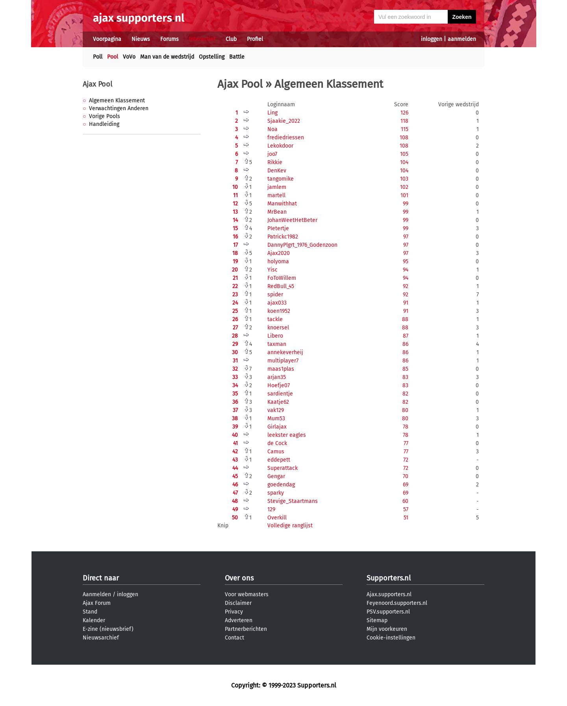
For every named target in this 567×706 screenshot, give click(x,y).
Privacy (234, 611)
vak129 (275, 410)
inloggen (431, 39)
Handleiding (104, 124)
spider (275, 294)
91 (405, 302)
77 (406, 443)
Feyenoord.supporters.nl (397, 603)
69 (405, 484)
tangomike (280, 179)
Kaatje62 (278, 402)
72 (405, 459)
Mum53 (276, 418)
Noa (272, 129)
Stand (90, 611)
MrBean (277, 212)
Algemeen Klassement (117, 100)
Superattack (282, 468)
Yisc (272, 269)
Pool (112, 57)
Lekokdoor (280, 145)
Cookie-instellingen (391, 637)
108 (404, 137)
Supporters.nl (389, 578)
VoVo (129, 57)
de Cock (277, 443)
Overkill (277, 517)
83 (405, 377)
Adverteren (238, 620)
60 (405, 501)
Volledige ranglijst (290, 525)
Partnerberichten (246, 629)
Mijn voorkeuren (387, 629)
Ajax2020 (278, 253)
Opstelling (211, 57)
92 (405, 286)
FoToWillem (281, 278)
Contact (234, 637)
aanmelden (462, 39)
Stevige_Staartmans (292, 501)
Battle (237, 57)
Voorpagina (107, 39)
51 (406, 517)
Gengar (276, 476)
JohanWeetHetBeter (292, 220)
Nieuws (141, 39)
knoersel (278, 327)
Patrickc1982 (282, 236)
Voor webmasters (247, 594)
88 (405, 319)
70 (405, 476)
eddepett (278, 459)
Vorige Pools (104, 116)
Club (231, 39)
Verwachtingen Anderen (118, 108)
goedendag (281, 484)
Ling (272, 112)
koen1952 (278, 311)
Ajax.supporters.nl (389, 594)
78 (405, 426)
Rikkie (274, 162)
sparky (275, 493)
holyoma (278, 261)
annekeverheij (285, 352)
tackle (275, 319)
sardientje (280, 393)
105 (404, 154)
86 (405, 344)
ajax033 (277, 302)
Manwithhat (282, 203)
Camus (275, 451)
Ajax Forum (97, 603)
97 (405, 236)
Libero (275, 336)
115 (404, 129)
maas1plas (280, 369)
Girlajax (277, 426)
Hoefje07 (278, 385)
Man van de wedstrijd (167, 57)
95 (405, 261)
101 (404, 195)
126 (404, 112)
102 (404, 187)
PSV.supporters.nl (388, 611)
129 (271, 509)
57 (405, 509)
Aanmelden (97, 594)
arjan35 (276, 377)
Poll (97, 57)
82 (405, 393)
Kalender (94, 620)
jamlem (276, 187)
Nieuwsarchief (101, 637)
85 (405, 369)
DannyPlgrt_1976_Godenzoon (302, 245)
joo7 (272, 154)
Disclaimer (238, 603)
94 (405, 269)
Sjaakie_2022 (283, 121)
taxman (276, 344)
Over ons (239, 578)
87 (405, 336)
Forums (169, 39)
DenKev (276, 170)
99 (405, 203)
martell (276, 195)
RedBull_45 (280, 286)
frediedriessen (285, 137)
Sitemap (377, 620)
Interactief (202, 39)
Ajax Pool (97, 84)
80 (405, 410)
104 (404, 162)
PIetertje (278, 228)
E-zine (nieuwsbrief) (108, 629)
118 (404, 121)
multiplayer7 (282, 360)
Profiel (255, 39)
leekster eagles (286, 435)
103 (404, 179)
